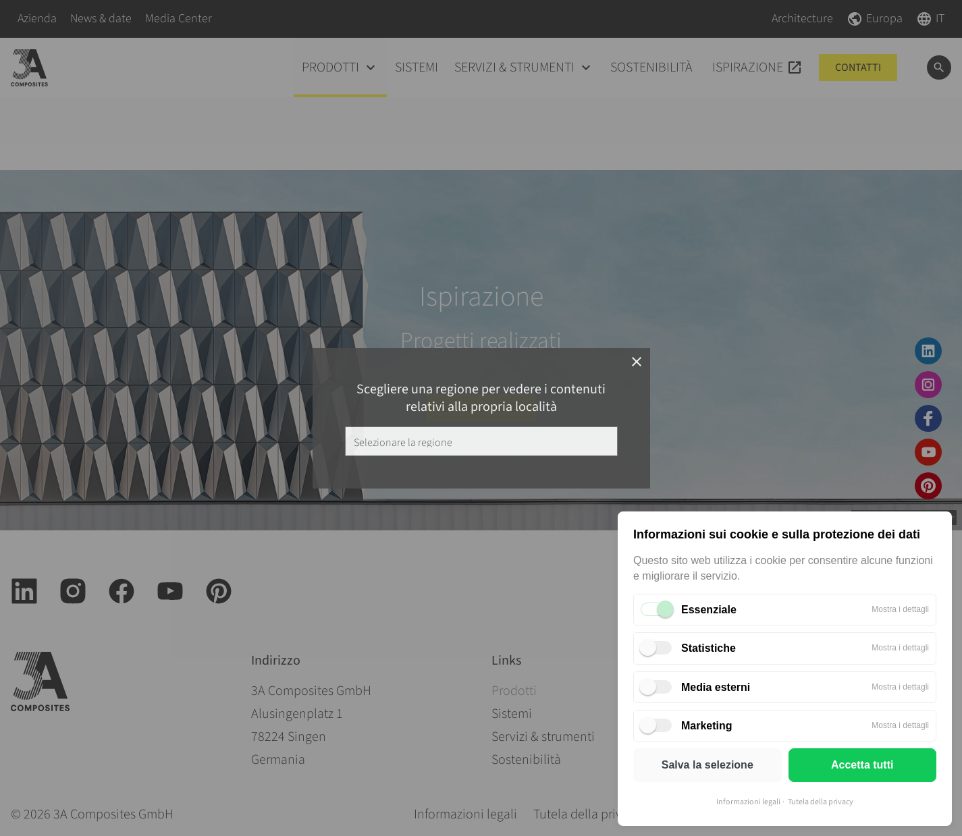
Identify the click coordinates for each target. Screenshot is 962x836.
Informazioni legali (748, 802)
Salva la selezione (707, 765)
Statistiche (708, 648)
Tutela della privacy (820, 802)
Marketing (706, 725)
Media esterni (715, 687)
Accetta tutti (862, 765)
